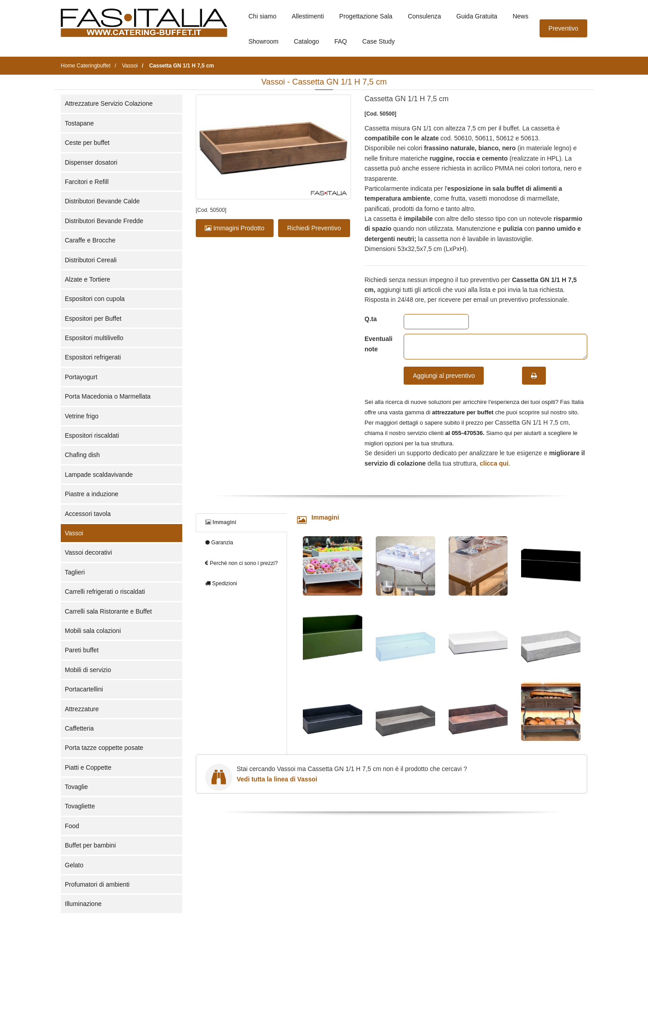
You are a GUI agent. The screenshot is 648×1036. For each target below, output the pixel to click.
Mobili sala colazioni (93, 630)
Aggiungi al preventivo (444, 375)
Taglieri (75, 572)
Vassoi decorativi (88, 552)
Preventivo (563, 28)
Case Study (378, 41)
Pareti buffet (82, 650)
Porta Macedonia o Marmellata (108, 396)
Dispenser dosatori (91, 162)
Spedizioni (221, 583)
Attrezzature (82, 709)
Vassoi (74, 533)
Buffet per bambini (90, 845)
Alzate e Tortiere (87, 279)
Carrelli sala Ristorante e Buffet (108, 611)
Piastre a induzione (91, 494)
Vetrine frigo (82, 416)
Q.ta (370, 319)
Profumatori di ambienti (97, 884)
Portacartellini (84, 689)
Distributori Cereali (91, 260)
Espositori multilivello (94, 337)
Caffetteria (79, 728)
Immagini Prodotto (235, 228)
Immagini (220, 522)
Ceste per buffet (87, 142)
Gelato (74, 865)
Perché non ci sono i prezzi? (241, 563)
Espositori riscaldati (92, 435)
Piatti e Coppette (88, 767)
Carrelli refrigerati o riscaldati (105, 591)
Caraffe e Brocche (90, 240)
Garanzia (219, 542)
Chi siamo (262, 16)
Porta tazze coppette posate (104, 747)
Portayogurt (81, 377)
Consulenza (424, 16)
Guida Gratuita (476, 16)
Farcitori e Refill (86, 181)
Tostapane (79, 123)
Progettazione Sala (365, 16)
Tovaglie (76, 786)
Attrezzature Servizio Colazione (109, 103)
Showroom (263, 41)
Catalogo (306, 41)
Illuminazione (83, 903)
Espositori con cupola (95, 298)
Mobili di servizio (88, 669)
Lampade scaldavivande (99, 474)
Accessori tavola (88, 513)
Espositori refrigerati (93, 357)
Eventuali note (377, 343)
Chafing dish (82, 454)
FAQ (340, 41)
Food (72, 826)
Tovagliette (80, 806)
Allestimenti (308, 16)
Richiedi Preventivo (314, 228)
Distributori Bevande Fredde (104, 220)
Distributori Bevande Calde (102, 201)
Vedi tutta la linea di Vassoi (277, 779)
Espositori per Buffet (93, 318)
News (520, 16)
